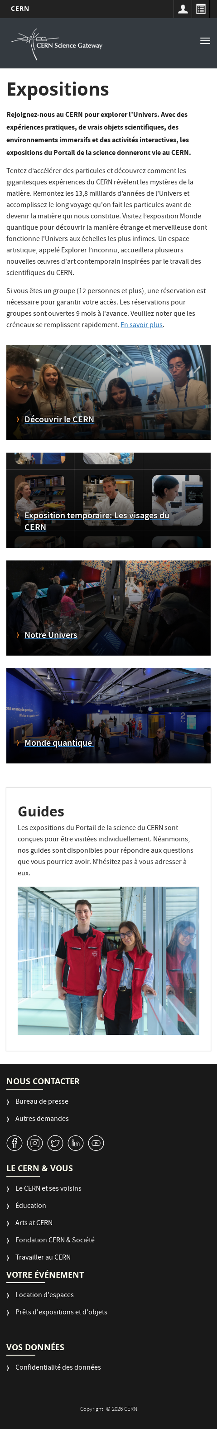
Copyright (92, 1409)
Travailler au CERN (43, 1258)
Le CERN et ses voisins (48, 1189)
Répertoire (201, 9)
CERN (20, 8)
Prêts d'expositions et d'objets (61, 1313)
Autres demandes (42, 1120)
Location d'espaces (44, 1296)
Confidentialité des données (58, 1368)
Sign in (183, 9)
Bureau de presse (41, 1102)
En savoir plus (142, 325)
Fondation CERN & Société (55, 1241)
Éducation (30, 1207)
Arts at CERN (34, 1224)
